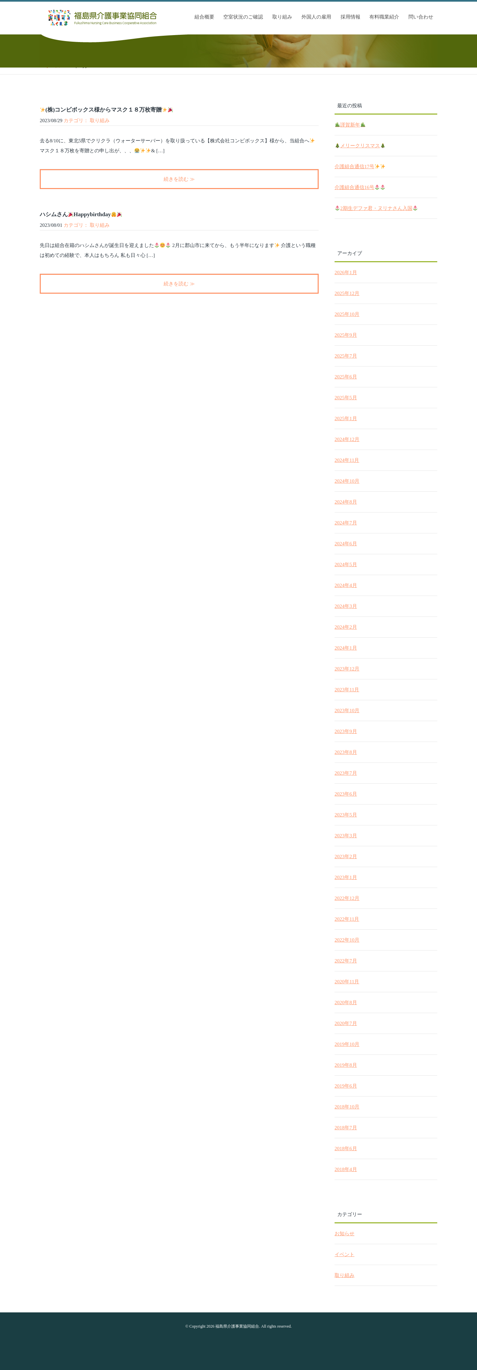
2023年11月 (347, 689)
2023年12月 (347, 668)
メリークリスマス (360, 146)
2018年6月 (346, 1148)
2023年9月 (346, 731)
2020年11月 (347, 981)
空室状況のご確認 (243, 17)
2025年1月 (346, 418)
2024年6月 (346, 543)
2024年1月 (346, 648)
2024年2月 (346, 627)
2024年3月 (346, 606)
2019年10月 (347, 1044)
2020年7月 (346, 1023)
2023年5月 (346, 814)
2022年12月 (347, 898)
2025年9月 (346, 335)
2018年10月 (347, 1106)
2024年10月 (347, 481)
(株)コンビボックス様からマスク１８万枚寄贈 (106, 110)
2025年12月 (347, 293)
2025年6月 (346, 376)
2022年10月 (347, 940)
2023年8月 (346, 752)
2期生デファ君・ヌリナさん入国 (376, 208)
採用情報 (350, 17)
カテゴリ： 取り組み (87, 120)
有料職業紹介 (384, 17)
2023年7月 (346, 773)
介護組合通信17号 (360, 167)
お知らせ (344, 1233)
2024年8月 (346, 502)
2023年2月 (346, 856)
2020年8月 (346, 1002)
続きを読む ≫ (179, 179)
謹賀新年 (350, 125)
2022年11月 (347, 919)
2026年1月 (346, 272)
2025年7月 (346, 356)
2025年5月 (346, 397)
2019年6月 (346, 1086)
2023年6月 (346, 794)
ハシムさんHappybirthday (81, 214)
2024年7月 (346, 522)
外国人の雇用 (316, 17)
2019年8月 (346, 1065)
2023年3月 (346, 835)
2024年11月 (347, 460)
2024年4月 (346, 585)
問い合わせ (420, 17)
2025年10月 (347, 314)
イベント (344, 1254)
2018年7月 (346, 1127)
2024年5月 (346, 564)
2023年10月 (347, 710)
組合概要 (204, 17)
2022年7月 (346, 960)
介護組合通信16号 (360, 187)
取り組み (282, 17)
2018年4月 (346, 1169)
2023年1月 (346, 877)
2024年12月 (347, 439)
